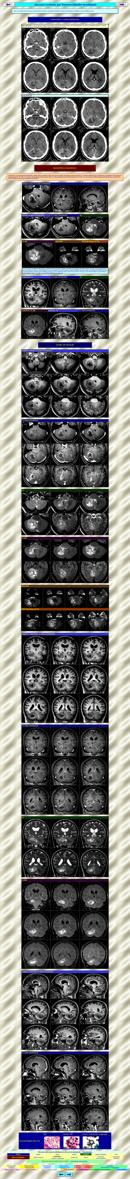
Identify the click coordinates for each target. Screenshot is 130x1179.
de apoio (88, 1167)
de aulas (78, 1167)
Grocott (86, 1157)
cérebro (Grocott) (38, 1157)
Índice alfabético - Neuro (12, 1169)
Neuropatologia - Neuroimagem (110, 1167)
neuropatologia (83, 1161)
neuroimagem (74, 1161)
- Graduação (11, 1167)
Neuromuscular (83, 1169)
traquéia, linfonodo (100, 1154)
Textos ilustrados (69, 1169)
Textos (88, 1165)
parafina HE (74, 1157)
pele (116, 1154)
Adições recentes (30, 1169)
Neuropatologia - (29, 1165)
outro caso (60, 273)
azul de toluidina (101, 1158)
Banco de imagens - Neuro (49, 1169)
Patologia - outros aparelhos (102, 1169)
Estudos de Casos (64, 1167)
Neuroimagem (87, 1152)
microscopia (116, 1156)
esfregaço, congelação (57, 1158)
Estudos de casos (29, 1167)
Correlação (110, 1165)
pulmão (74, 1154)
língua (57, 1154)
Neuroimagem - (64, 1165)
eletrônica (116, 1158)
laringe (38, 1154)
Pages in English (122, 1169)
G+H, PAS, (101, 1156)
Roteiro (78, 1165)
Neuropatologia (11, 1165)
